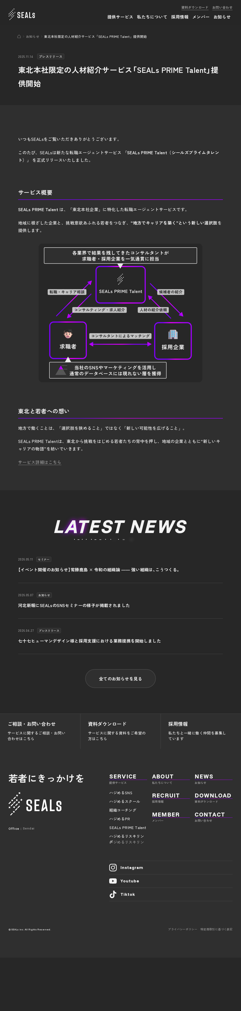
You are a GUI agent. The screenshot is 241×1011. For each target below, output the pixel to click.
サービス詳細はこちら (39, 462)
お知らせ (33, 36)
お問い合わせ (222, 7)
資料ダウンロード (195, 7)
